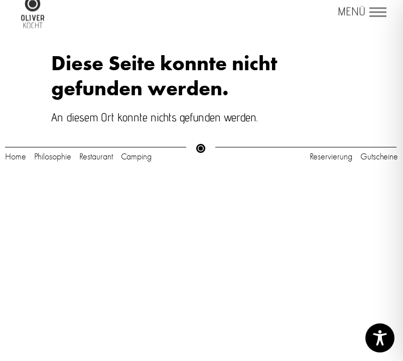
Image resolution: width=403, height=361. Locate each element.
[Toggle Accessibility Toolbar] (379, 337)
